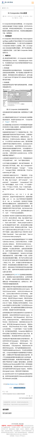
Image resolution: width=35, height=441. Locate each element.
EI (7, 8)
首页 (4, 8)
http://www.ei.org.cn (13, 384)
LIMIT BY (17, 274)
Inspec (7, 122)
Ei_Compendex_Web (19, 387)
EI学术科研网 (7, 2)
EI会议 (17, 436)
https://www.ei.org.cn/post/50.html (19, 404)
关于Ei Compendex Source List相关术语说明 (14, 394)
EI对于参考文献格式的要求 (25, 398)
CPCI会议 (22, 436)
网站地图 (21, 424)
